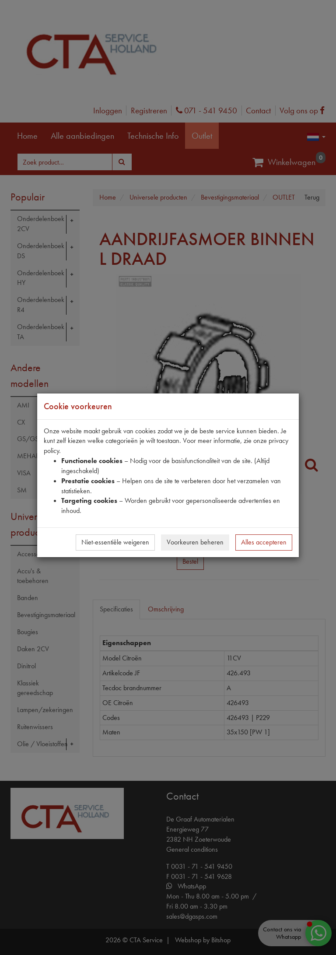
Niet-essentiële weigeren (115, 542)
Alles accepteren (264, 542)
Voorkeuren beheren (195, 542)
